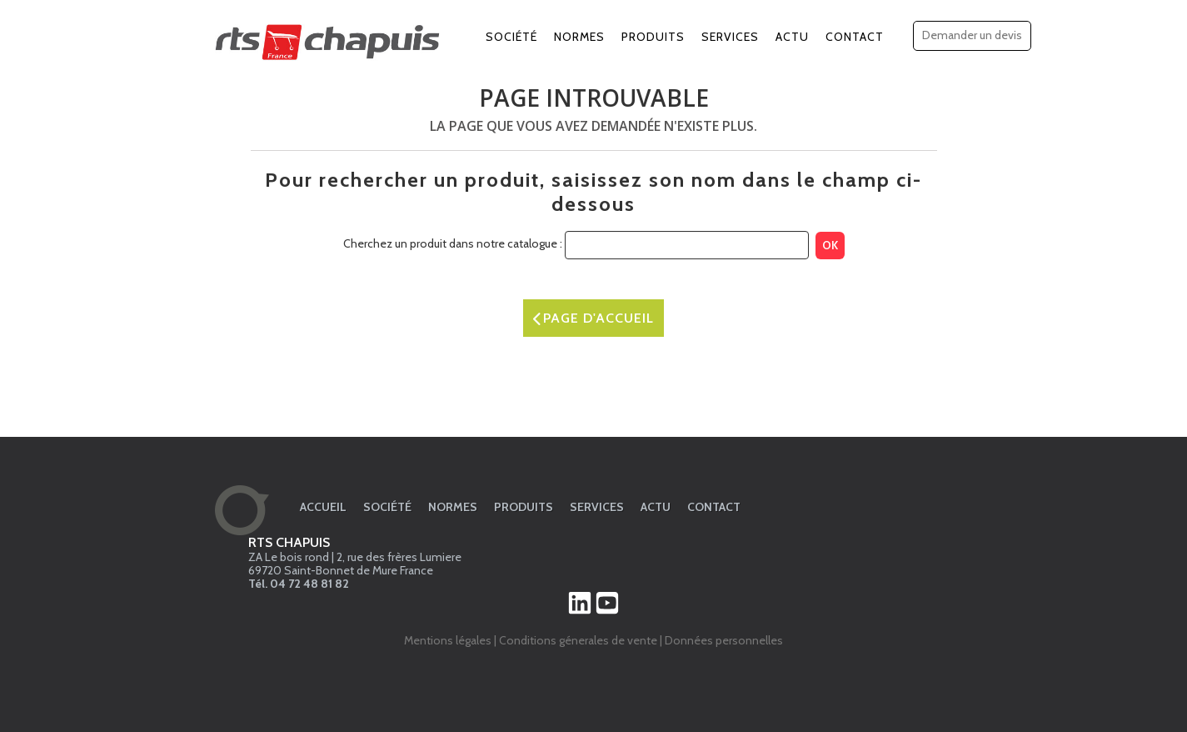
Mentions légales (447, 640)
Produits (653, 36)
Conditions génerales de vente (578, 640)
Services (730, 36)
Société (511, 36)
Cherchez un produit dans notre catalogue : (452, 243)
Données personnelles (724, 640)
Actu (792, 36)
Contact (854, 36)
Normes (579, 36)
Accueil (323, 506)
